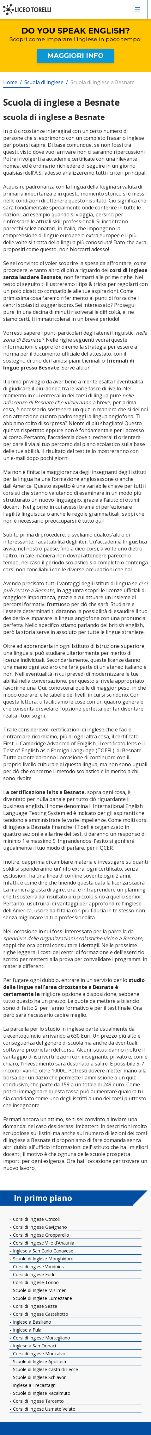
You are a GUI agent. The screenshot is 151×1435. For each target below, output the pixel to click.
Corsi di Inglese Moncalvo (38, 1354)
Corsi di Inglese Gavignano (39, 1227)
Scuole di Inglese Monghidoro (43, 1259)
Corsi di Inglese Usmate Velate (43, 1409)
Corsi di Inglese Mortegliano (41, 1338)
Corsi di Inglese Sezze (34, 1306)
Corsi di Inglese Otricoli (36, 1219)
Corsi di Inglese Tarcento (38, 1401)
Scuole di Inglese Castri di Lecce (45, 1369)
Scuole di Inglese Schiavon (39, 1377)
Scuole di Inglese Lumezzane (42, 1298)
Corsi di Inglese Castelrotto (40, 1314)
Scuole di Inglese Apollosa (39, 1361)
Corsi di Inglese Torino (35, 1282)
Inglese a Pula (26, 1330)
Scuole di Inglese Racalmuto (41, 1393)
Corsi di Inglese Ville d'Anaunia (43, 1243)
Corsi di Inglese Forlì (33, 1274)
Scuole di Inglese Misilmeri (39, 1290)
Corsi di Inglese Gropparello (40, 1235)
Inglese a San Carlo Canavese (42, 1251)
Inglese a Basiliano (31, 1322)
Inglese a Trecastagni (34, 1385)
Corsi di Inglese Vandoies (38, 1267)
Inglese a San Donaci (34, 1346)
